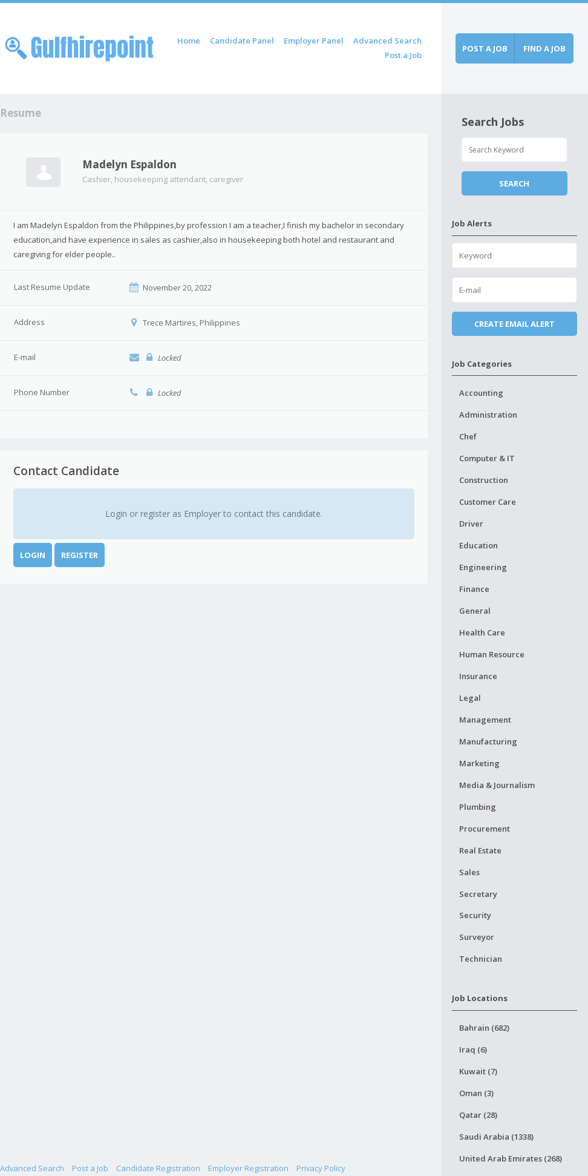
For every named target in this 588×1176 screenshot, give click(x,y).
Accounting (481, 392)
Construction (483, 480)
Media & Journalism (497, 785)
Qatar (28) (478, 1114)
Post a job (485, 48)
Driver (471, 523)
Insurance (478, 676)
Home (188, 40)
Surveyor (476, 936)
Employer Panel (314, 40)
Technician (480, 958)
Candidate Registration (158, 1168)
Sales (469, 872)
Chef (468, 436)
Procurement (484, 828)
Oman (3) (476, 1093)
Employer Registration (248, 1168)
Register (79, 555)
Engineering (483, 567)
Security (475, 915)
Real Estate (480, 850)
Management (485, 719)
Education (478, 545)
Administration (488, 414)
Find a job (544, 48)
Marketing (479, 763)
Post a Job (403, 55)
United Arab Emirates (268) (510, 1158)
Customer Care (487, 501)
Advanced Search (387, 40)
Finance (474, 588)
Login (32, 555)
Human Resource (491, 654)
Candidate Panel (242, 40)
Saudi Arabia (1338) (496, 1136)
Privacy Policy (320, 1168)
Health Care (482, 632)
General (475, 610)
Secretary (478, 894)
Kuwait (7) (478, 1071)
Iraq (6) (473, 1049)
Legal (470, 697)
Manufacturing (488, 741)
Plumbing (477, 806)
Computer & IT (487, 458)
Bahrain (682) (484, 1027)
